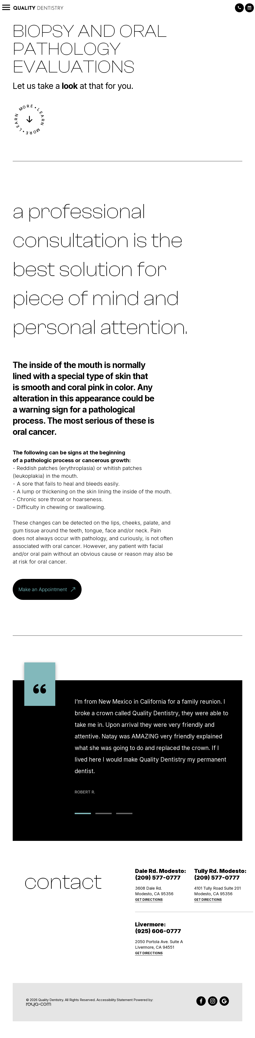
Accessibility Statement (115, 1000)
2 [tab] (103, 813)
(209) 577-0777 (158, 877)
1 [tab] (83, 813)
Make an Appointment (50, 589)
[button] (239, 7)
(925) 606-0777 (158, 931)
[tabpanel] (153, 737)
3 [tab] (124, 813)
